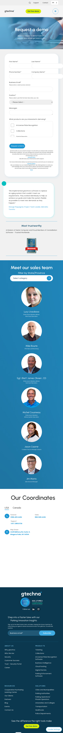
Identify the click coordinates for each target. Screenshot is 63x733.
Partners (8, 699)
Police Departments (43, 713)
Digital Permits (40, 670)
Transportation (41, 706)
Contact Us (9, 710)
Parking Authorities (42, 693)
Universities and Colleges (45, 703)
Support (36, 3)
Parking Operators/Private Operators (42, 698)
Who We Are (9, 653)
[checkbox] (31, 129)
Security (8, 657)
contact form (31, 157)
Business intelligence (43, 663)
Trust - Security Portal (13, 664)
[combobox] (54, 3)
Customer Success (12, 660)
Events (7, 706)
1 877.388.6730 (16, 523)
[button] (55, 11)
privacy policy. (31, 163)
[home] (9, 11)
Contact (45, 3)
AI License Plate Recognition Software (46, 658)
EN (53, 3)
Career (7, 668)
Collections (39, 653)
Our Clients (9, 696)
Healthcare (39, 710)
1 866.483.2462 (16, 517)
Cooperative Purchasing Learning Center (14, 691)
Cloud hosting (40, 666)
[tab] (7, 507)
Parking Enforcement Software (43, 674)
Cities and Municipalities (44, 690)
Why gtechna (10, 650)
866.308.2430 (40, 517)
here (31, 169)
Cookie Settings (54, 729)
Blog (6, 703)
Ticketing (38, 650)
